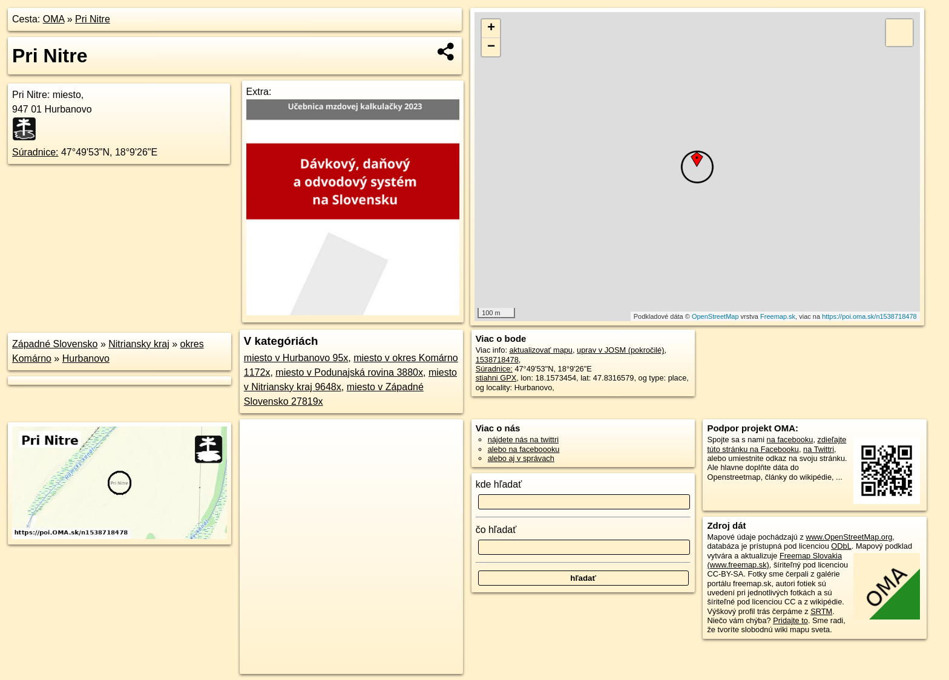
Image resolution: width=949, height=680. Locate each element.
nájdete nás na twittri (523, 439)
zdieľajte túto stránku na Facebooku (776, 444)
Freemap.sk (777, 316)
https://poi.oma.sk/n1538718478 (869, 316)
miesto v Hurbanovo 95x (296, 358)
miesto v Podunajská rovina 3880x (349, 372)
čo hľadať (496, 530)
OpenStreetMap (715, 316)
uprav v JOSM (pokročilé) (620, 350)
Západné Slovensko (54, 344)
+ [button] (491, 28)
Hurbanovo (86, 358)
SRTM (821, 611)
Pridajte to (790, 620)
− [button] (491, 47)
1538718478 (497, 359)
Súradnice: (35, 152)
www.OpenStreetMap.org (849, 536)
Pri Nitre (92, 19)
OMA (54, 19)
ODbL (841, 546)
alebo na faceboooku (524, 449)
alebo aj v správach (521, 458)
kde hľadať (499, 484)
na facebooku (790, 439)
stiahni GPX (496, 377)
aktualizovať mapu (541, 350)
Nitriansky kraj (138, 344)
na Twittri (818, 449)
